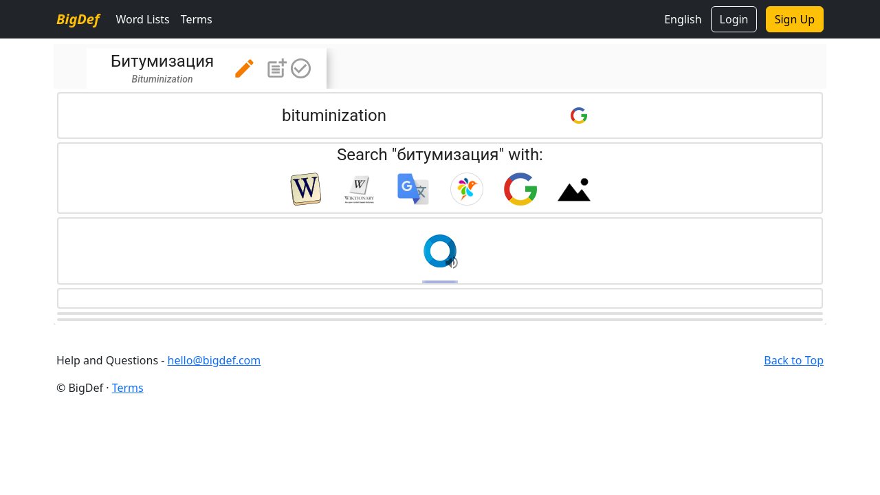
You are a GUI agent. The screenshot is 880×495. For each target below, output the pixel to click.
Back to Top (794, 360)
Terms (196, 19)
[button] (244, 68)
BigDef (77, 19)
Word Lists (142, 19)
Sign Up (795, 19)
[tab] (207, 68)
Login (734, 19)
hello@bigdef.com (214, 360)
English (682, 19)
